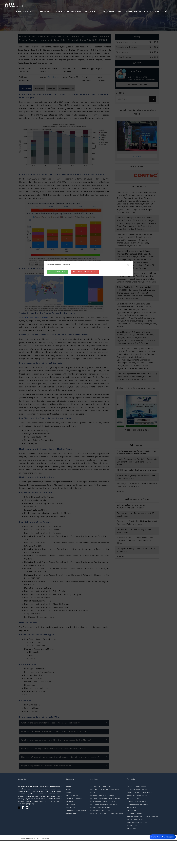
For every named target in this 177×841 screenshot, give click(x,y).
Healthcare (131, 808)
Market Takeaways (140, 6)
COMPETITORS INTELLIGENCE (102, 796)
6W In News (113, 6)
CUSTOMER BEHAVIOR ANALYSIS (103, 805)
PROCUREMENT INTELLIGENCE (102, 802)
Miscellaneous (133, 826)
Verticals (100, 6)
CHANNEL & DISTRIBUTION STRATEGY (105, 799)
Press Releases (84, 6)
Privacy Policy (72, 796)
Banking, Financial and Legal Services (142, 817)
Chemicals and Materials (137, 790)
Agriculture (131, 829)
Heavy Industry (133, 799)
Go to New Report (58, 272)
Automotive (131, 811)
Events (124, 6)
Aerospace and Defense (136, 787)
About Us (47, 6)
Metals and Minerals (135, 820)
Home (37, 6)
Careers (69, 793)
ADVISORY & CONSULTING (100, 787)
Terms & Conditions (74, 799)
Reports (70, 6)
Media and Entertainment (137, 823)
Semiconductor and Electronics (140, 793)
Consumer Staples (134, 814)
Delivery (69, 802)
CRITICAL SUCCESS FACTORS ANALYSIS (106, 814)
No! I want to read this (85, 272)
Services (59, 6)
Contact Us (158, 6)
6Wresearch (28, 839)
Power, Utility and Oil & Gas (138, 796)
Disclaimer (70, 805)
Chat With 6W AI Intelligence (162, 837)
